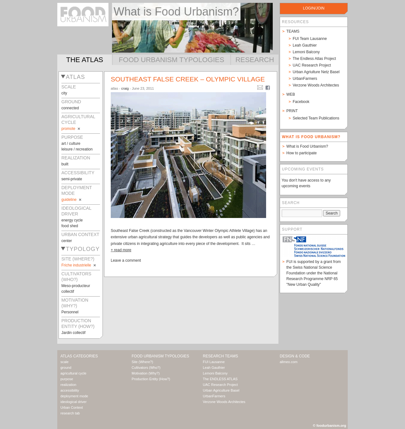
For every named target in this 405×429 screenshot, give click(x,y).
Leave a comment (126, 260)
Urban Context (71, 407)
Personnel (69, 312)
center (66, 241)
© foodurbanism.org (329, 425)
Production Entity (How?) (151, 379)
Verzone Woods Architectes (316, 85)
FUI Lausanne (214, 362)
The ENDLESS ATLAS (220, 379)
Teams (292, 31)
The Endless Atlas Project (314, 58)
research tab (70, 413)
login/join (313, 8)
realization (68, 385)
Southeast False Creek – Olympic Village (188, 79)
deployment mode (74, 396)
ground (65, 367)
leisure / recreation (77, 149)
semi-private (71, 179)
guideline (71, 199)
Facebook (301, 101)
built (64, 164)
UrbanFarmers (305, 78)
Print (292, 111)
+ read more (121, 250)
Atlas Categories (79, 356)
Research (254, 60)
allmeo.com (288, 362)
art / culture (70, 143)
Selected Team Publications (316, 118)
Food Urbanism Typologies (171, 60)
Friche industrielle (79, 265)
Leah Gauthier (305, 45)
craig (125, 88)
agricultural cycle (73, 373)
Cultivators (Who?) (146, 367)
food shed (69, 226)
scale (64, 362)
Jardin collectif (73, 332)
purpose (66, 379)
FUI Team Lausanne (310, 38)
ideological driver (73, 402)
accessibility (69, 390)
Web (290, 94)
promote (71, 128)
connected (70, 108)
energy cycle (72, 220)
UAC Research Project (312, 65)
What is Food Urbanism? (307, 146)
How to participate (301, 153)
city (64, 93)
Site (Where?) (142, 362)
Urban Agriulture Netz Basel (316, 72)
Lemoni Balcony (306, 52)
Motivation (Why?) (146, 373)
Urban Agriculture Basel (221, 390)
